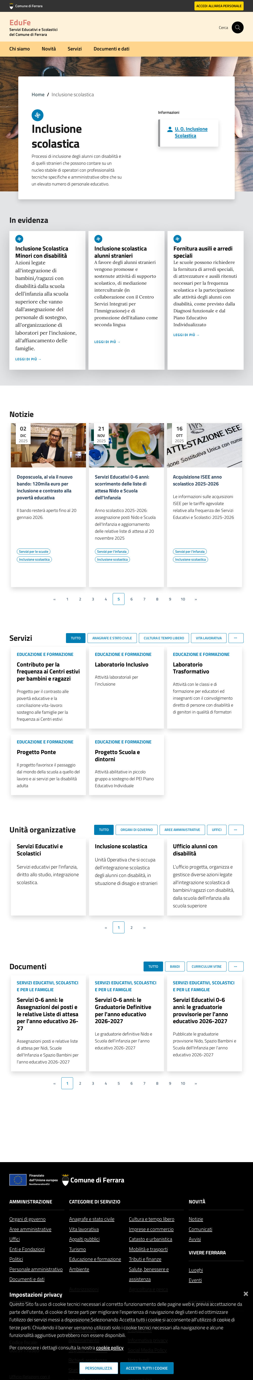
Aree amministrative (30, 1229)
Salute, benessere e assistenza (149, 1274)
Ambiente (79, 1269)
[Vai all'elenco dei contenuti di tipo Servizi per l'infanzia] (112, 551)
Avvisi (195, 1239)
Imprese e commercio (151, 1229)
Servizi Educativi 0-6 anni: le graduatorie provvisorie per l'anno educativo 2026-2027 (200, 1010)
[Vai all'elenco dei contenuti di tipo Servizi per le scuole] (33, 551)
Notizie (196, 1219)
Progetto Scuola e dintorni (117, 755)
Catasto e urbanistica (150, 1239)
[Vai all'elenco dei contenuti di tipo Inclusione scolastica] (34, 559)
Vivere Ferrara (207, 1252)
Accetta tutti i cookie (147, 1368)
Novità (49, 48)
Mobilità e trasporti (148, 1249)
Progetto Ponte (36, 751)
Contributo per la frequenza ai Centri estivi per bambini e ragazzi (48, 671)
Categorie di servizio (94, 1201)
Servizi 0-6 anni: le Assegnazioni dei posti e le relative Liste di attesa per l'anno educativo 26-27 (47, 1014)
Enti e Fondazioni (27, 1249)
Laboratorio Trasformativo (191, 668)
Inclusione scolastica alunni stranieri (120, 252)
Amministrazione (30, 1201)
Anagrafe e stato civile (91, 1219)
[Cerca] (238, 27)
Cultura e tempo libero (151, 1219)
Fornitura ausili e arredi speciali (202, 252)
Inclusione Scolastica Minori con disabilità (41, 252)
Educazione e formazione (95, 1259)
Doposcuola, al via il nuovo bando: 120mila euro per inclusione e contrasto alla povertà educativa (45, 487)
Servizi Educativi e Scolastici (40, 850)
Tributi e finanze (145, 1259)
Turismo (77, 1249)
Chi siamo (19, 48)
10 (183, 599)
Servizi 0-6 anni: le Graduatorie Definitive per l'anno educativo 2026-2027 (123, 1010)
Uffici (14, 1239)
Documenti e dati (111, 48)
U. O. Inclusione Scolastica (191, 132)
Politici (16, 1259)
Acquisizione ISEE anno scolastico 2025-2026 (197, 480)
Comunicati (200, 1229)
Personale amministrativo (36, 1269)
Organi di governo (27, 1219)
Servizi (75, 48)
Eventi (195, 1280)
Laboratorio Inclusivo (121, 664)
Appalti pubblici (84, 1239)
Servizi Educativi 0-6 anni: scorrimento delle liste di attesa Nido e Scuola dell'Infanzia (122, 487)
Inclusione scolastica (121, 846)
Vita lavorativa (84, 1229)
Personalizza (98, 1368)
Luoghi (196, 1270)
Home (38, 94)
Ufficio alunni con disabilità (195, 850)
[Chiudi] (246, 1292)
